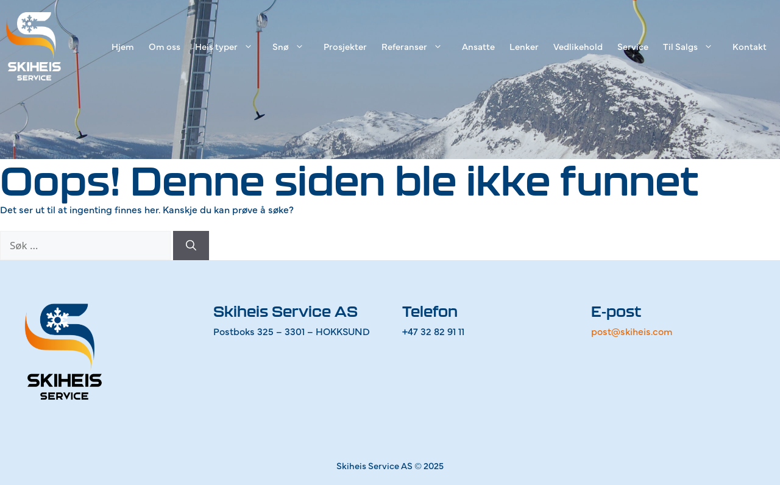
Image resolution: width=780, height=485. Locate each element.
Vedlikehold (578, 46)
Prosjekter (345, 46)
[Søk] (191, 245)
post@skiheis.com (632, 331)
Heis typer (230, 46)
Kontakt (749, 46)
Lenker (524, 46)
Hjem (123, 46)
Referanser (418, 46)
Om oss (164, 46)
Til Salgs (694, 46)
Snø (294, 46)
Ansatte (478, 46)
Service (632, 46)
